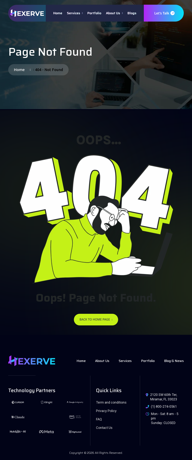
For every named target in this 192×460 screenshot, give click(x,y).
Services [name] (125, 360)
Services (73, 13)
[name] (27, 13)
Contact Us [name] (104, 428)
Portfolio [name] (148, 360)
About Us (113, 13)
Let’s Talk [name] (164, 13)
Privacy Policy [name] (106, 411)
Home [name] (81, 360)
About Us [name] (102, 360)
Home (57, 13)
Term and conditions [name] (111, 402)
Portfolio (94, 13)
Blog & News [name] (174, 360)
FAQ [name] (99, 419)
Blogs (132, 13)
